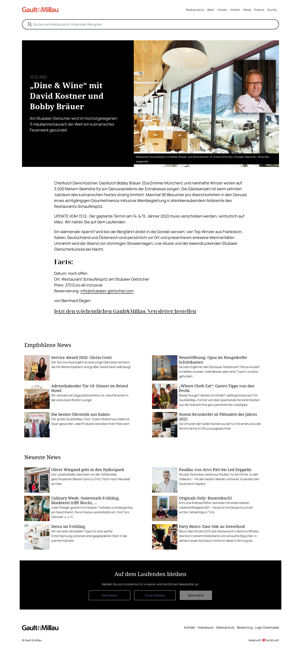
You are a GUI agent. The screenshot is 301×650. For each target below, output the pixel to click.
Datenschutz (225, 627)
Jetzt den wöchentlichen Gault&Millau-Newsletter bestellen (125, 311)
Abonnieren (195, 595)
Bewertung (245, 627)
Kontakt (189, 627)
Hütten (235, 10)
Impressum (206, 627)
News (247, 10)
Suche (272, 10)
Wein (210, 10)
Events (259, 10)
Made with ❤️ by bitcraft (263, 640)
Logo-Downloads (267, 627)
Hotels (222, 10)
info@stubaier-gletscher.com (107, 290)
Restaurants (195, 10)
